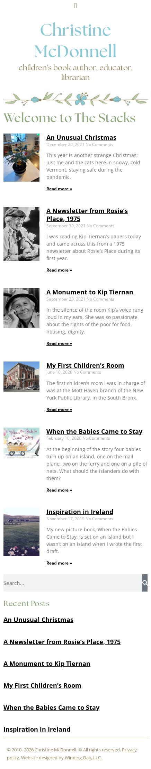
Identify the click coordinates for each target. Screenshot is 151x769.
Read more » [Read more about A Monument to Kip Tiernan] (59, 343)
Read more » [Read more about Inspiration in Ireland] (59, 563)
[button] (75, 5)
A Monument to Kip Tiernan (89, 292)
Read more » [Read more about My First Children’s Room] (59, 409)
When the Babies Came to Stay (94, 431)
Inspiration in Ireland (79, 511)
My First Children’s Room (85, 365)
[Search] (145, 583)
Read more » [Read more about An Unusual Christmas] (59, 189)
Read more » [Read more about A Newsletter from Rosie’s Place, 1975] (59, 270)
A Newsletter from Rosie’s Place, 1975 (87, 215)
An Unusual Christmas (81, 137)
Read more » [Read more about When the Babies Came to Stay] (59, 490)
